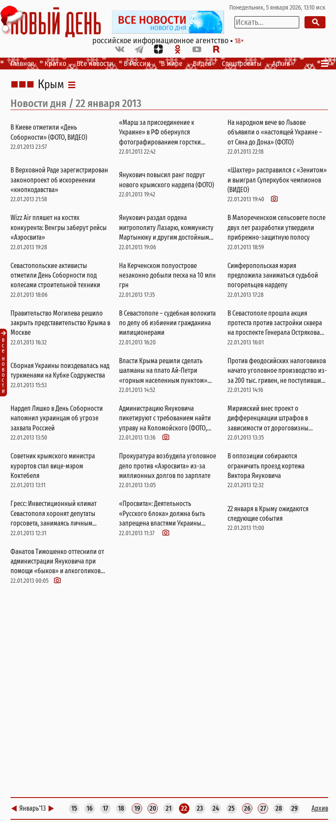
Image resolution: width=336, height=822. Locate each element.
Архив (281, 63)
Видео (202, 63)
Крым (51, 84)
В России (137, 63)
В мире (171, 63)
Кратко (55, 63)
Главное (22, 63)
